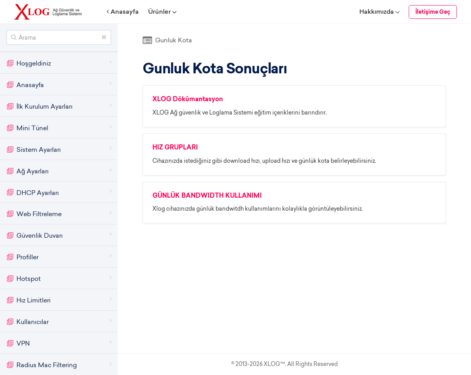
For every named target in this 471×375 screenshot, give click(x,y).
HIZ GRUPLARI (175, 148)
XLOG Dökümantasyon (187, 99)
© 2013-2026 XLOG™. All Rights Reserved (284, 364)
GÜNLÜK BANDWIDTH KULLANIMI (207, 196)
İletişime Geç (432, 12)
